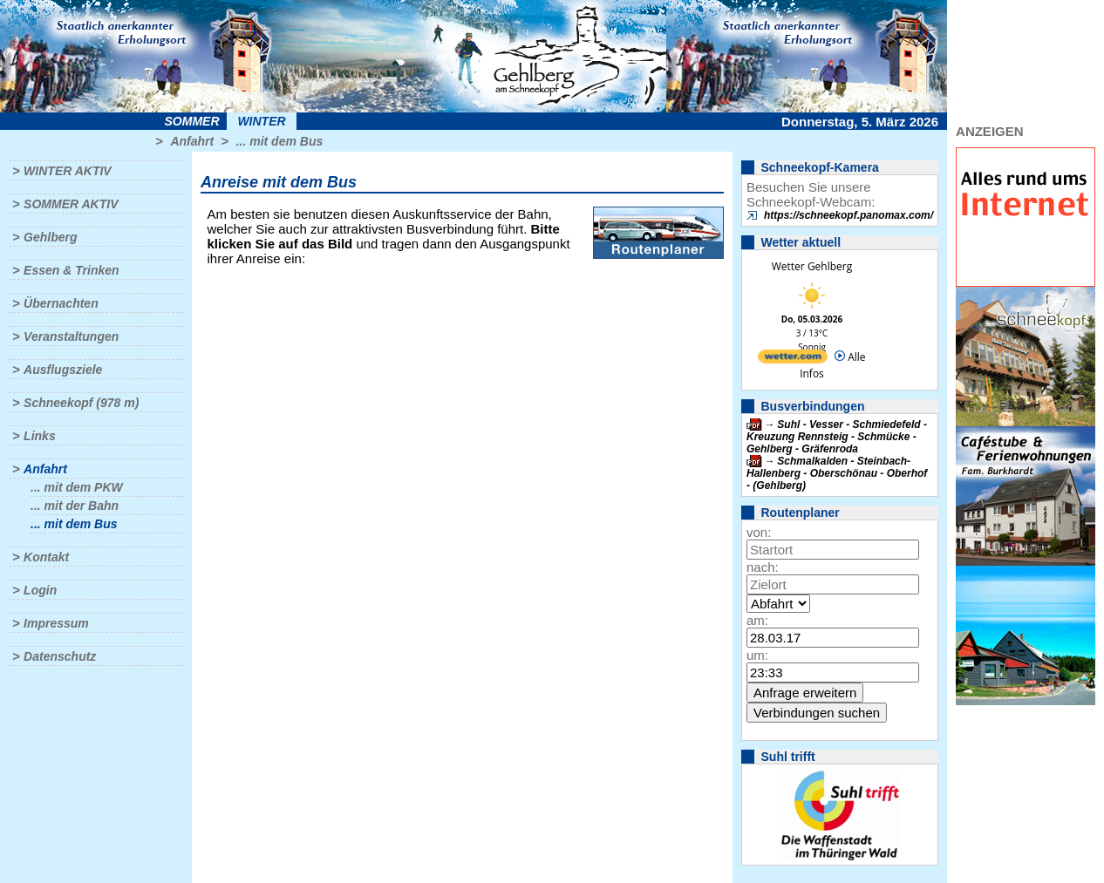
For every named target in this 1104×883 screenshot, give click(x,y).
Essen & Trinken (71, 270)
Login (40, 590)
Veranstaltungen (71, 336)
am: (757, 620)
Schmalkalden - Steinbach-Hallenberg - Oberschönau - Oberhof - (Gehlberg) (836, 473)
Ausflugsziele (63, 370)
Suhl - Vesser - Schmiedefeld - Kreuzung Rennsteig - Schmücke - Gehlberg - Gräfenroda (836, 436)
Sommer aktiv (71, 204)
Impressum (56, 623)
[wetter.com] (793, 359)
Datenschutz (60, 656)
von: (758, 532)
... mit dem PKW (77, 487)
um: (757, 655)
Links (40, 436)
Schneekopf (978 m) (81, 403)
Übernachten (61, 303)
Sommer (192, 121)
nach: (762, 567)
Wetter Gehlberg (812, 266)
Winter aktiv (68, 171)
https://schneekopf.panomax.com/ (848, 215)
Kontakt (46, 557)
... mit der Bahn (75, 506)
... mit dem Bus (280, 141)
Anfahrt (192, 141)
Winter (261, 121)
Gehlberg (50, 237)
